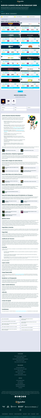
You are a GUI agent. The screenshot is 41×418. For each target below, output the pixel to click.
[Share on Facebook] (8, 13)
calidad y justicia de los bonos (17, 127)
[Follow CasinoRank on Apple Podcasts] (25, 396)
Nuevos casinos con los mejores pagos (20, 361)
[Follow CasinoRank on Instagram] (17, 396)
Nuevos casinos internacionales (20, 371)
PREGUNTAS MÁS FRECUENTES (20, 384)
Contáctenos (20, 387)
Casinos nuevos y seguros (20, 357)
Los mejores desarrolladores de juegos (20, 374)
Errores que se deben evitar (20, 367)
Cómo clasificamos (20, 383)
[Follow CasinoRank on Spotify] (23, 396)
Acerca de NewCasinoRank (20, 380)
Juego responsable (20, 370)
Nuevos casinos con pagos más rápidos (20, 356)
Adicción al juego (20, 373)
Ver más (20, 91)
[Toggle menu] (1, 1)
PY (20, 398)
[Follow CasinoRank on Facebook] (15, 396)
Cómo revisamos (20, 381)
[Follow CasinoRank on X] (19, 396)
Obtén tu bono (10, 31)
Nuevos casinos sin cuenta (20, 360)
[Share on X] (3, 13)
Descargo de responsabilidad (20, 386)
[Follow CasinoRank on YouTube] (21, 396)
